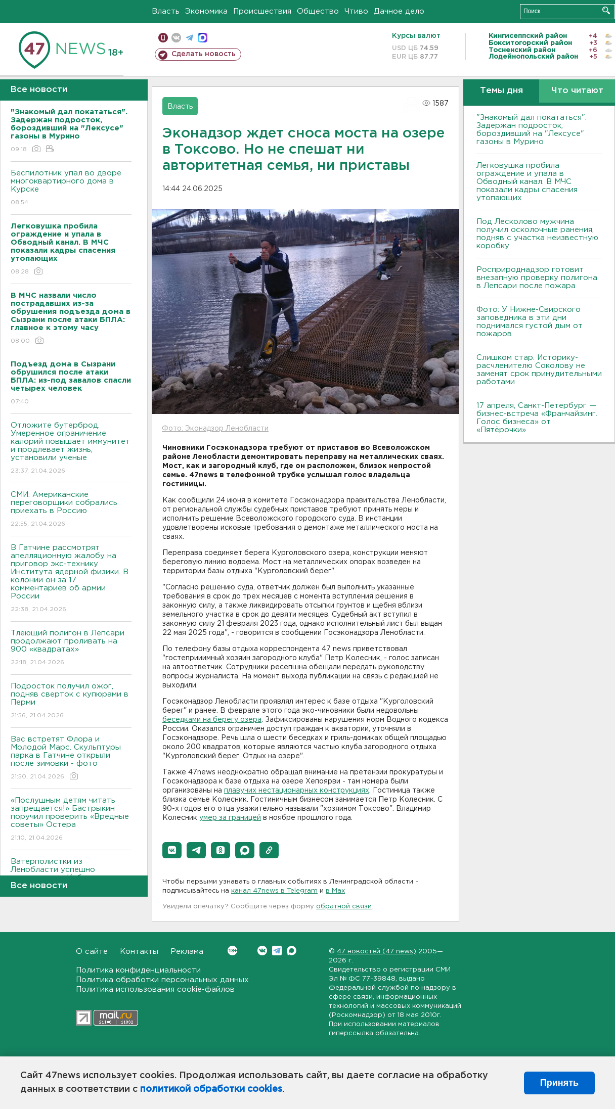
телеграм (189, 37)
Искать (606, 10)
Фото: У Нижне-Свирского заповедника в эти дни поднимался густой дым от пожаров (529, 321)
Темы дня (501, 91)
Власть (166, 11)
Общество (318, 11)
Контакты (139, 951)
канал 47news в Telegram (274, 891)
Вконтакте (232, 950)
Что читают (577, 91)
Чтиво (356, 11)
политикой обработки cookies (211, 1089)
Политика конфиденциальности (138, 970)
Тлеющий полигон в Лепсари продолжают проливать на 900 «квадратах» (71, 648)
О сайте (92, 951)
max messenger (202, 37)
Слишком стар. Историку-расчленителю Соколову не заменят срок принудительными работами (539, 369)
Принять (559, 1083)
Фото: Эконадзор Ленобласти (215, 429)
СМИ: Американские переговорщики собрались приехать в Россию (71, 509)
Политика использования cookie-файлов (155, 989)
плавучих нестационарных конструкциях (296, 791)
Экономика (206, 11)
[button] (172, 850)
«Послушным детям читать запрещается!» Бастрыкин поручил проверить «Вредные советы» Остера (71, 819)
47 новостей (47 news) (376, 951)
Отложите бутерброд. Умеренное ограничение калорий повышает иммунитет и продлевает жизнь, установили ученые (71, 448)
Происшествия (262, 11)
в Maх (335, 891)
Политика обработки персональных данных (162, 980)
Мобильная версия (163, 37)
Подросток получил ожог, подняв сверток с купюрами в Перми (71, 701)
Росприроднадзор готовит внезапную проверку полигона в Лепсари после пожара (536, 277)
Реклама (186, 951)
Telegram (277, 950)
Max (291, 950)
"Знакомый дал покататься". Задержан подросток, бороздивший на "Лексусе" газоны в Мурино (531, 129)
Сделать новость (203, 54)
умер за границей (230, 818)
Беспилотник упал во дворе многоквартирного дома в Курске (71, 188)
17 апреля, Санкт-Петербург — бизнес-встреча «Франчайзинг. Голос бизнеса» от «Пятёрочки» (536, 417)
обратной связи (344, 906)
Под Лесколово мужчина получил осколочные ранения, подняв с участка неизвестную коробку (537, 233)
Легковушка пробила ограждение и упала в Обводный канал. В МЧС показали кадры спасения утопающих (527, 181)
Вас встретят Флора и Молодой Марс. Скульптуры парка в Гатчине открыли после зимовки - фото (71, 758)
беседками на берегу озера (211, 720)
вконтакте (176, 37)
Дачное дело (399, 11)
